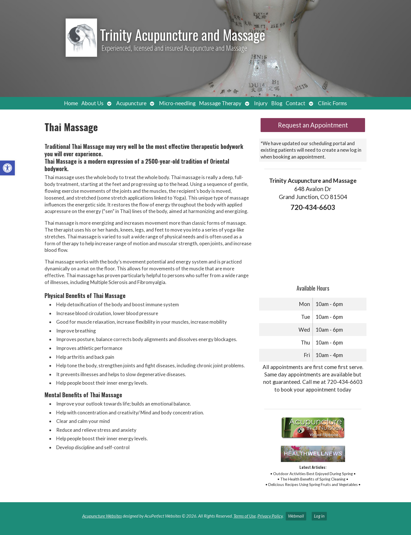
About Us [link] (92, 103)
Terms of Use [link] (244, 515)
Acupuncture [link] (131, 103)
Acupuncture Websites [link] (102, 515)
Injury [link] (261, 103)
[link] (7, 168)
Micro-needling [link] (177, 103)
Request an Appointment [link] (313, 125)
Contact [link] (295, 103)
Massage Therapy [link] (220, 103)
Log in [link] (319, 515)
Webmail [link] (296, 515)
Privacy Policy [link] (270, 515)
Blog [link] (276, 103)
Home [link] (71, 103)
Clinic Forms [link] (332, 103)
